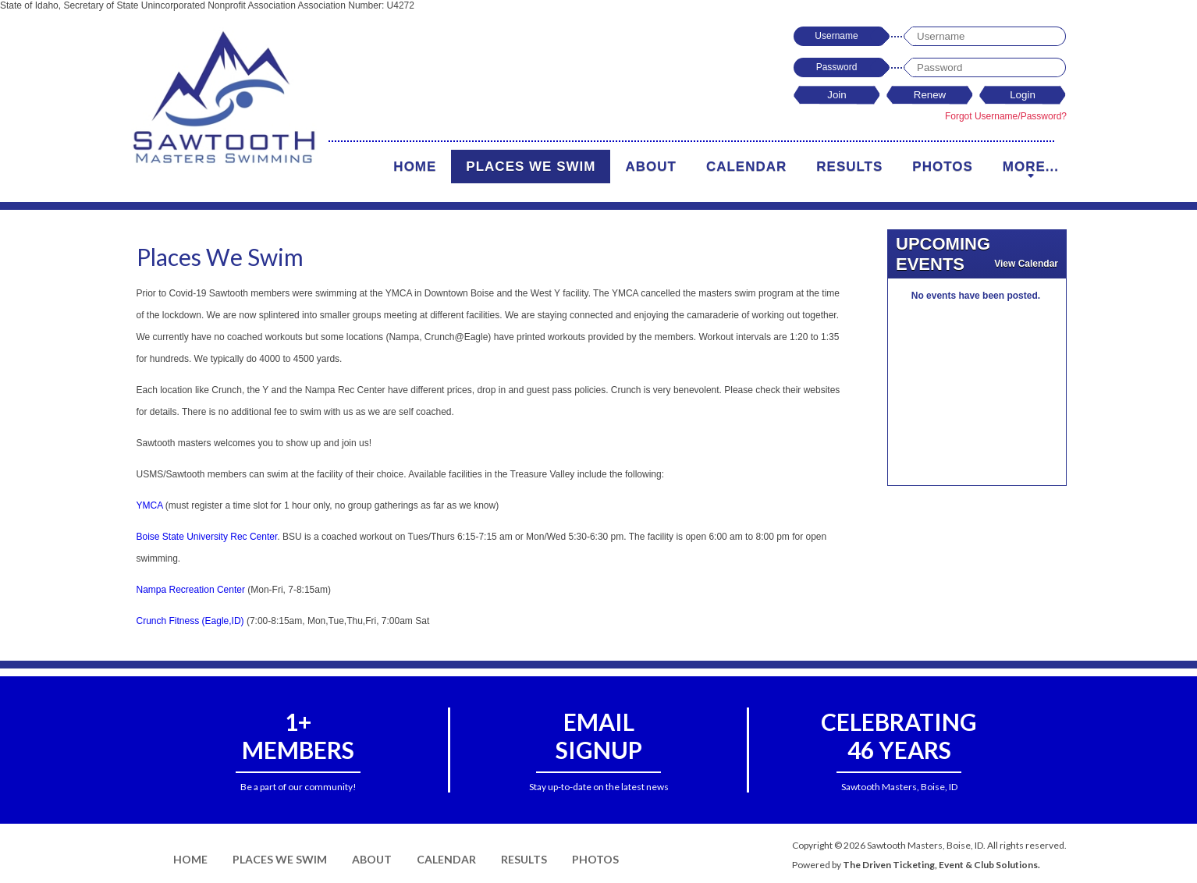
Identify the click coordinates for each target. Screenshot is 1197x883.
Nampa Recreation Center (191, 589)
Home (414, 166)
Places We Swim (530, 166)
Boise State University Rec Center (207, 536)
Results (849, 166)
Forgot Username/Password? (1006, 116)
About (650, 166)
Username (836, 35)
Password (837, 67)
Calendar (746, 166)
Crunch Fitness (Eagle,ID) (190, 620)
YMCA (150, 505)
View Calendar (1026, 263)
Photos (942, 166)
